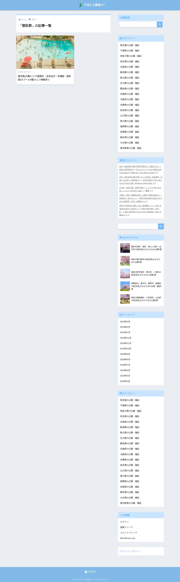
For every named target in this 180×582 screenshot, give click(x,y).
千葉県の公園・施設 (129, 50)
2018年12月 (125, 338)
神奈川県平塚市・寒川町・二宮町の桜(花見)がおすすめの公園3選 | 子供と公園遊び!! (140, 212)
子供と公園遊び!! (90, 5)
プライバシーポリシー (129, 551)
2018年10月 (125, 348)
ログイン (124, 522)
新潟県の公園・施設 (129, 72)
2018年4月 (125, 381)
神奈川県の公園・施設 (130, 56)
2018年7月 (125, 365)
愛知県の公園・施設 (129, 88)
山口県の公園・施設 (129, 115)
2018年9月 (125, 354)
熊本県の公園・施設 (129, 137)
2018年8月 (125, 359)
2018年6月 (125, 370)
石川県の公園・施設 (129, 83)
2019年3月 (125, 321)
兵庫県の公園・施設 (129, 105)
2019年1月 (125, 332)
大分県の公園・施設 (129, 143)
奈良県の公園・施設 (129, 110)
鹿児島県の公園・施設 (130, 148)
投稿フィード (126, 527)
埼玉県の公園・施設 (129, 61)
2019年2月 (125, 327)
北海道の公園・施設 (129, 67)
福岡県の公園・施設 (129, 126)
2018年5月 (125, 376)
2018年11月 (125, 343)
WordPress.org (127, 538)
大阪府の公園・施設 (129, 99)
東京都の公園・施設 (129, 45)
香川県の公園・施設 (129, 121)
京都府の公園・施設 (129, 94)
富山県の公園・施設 (129, 78)
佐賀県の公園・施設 (129, 132)
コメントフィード (128, 533)
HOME (90, 571)
